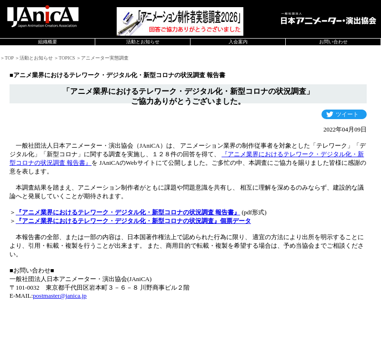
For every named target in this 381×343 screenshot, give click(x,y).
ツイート (347, 114)
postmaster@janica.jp (60, 295)
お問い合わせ (333, 41)
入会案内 (238, 41)
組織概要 (47, 41)
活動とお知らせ (143, 41)
